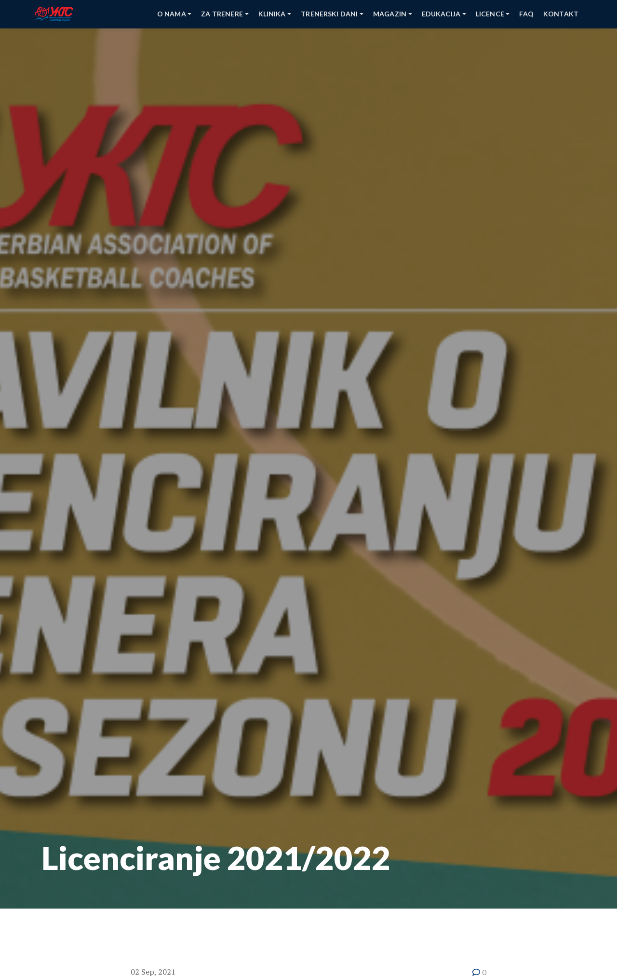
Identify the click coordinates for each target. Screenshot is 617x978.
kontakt (560, 14)
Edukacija (441, 14)
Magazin (389, 14)
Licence (490, 14)
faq (526, 14)
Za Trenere (222, 14)
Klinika (272, 14)
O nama (171, 14)
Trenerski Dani (329, 14)
